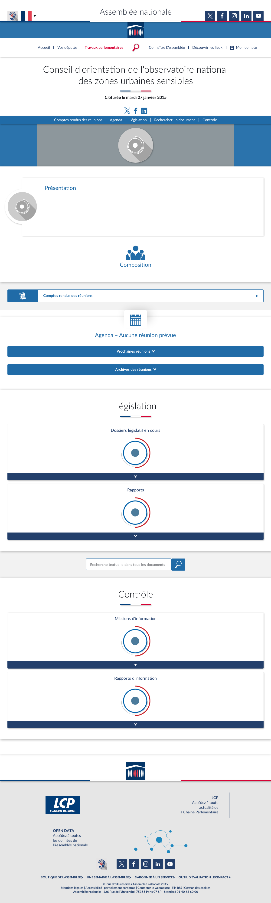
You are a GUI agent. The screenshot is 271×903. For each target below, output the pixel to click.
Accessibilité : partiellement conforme (110, 888)
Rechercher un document (174, 120)
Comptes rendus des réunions (78, 120)
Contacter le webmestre (153, 888)
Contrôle (209, 120)
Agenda (116, 120)
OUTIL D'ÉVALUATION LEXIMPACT (203, 877)
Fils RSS (177, 888)
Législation (138, 120)
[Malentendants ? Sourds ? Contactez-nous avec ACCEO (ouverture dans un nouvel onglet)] (101, 864)
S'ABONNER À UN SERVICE (154, 877)
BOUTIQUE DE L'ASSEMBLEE (61, 877)
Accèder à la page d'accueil (135, 28)
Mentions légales (72, 888)
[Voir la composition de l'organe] (135, 257)
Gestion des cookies (197, 888)
